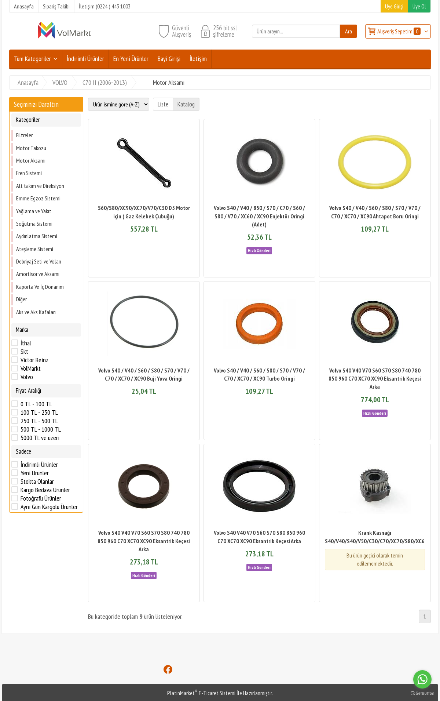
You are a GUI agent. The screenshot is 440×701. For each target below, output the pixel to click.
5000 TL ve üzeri (40, 438)
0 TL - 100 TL (36, 404)
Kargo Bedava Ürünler (45, 490)
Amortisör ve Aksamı (37, 273)
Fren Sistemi (29, 173)
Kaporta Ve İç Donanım (40, 286)
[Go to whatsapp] (422, 679)
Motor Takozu (31, 148)
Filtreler (24, 135)
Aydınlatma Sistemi (36, 236)
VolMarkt (31, 368)
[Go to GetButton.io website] (422, 693)
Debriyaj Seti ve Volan (38, 261)
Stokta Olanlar (37, 481)
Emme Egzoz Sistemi (38, 198)
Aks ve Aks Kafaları (36, 312)
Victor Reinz (34, 360)
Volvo (27, 377)
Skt (24, 351)
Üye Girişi (394, 6)
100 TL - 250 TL (39, 412)
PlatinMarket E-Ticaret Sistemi (201, 693)
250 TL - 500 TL (39, 421)
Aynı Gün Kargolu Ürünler (49, 507)
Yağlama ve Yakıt (33, 211)
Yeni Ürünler (35, 473)
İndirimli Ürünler (39, 464)
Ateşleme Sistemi (34, 249)
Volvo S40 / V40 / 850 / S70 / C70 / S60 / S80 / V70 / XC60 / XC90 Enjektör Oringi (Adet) (259, 216)
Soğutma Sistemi (34, 223)
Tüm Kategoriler (32, 58)
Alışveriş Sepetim (399, 31)
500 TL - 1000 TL (41, 429)
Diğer (21, 299)
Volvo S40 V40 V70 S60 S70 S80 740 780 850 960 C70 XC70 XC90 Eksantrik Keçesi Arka (375, 379)
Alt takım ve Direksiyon (40, 185)
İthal (26, 343)
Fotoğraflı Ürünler (41, 498)
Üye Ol (419, 6)
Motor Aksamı (30, 160)
